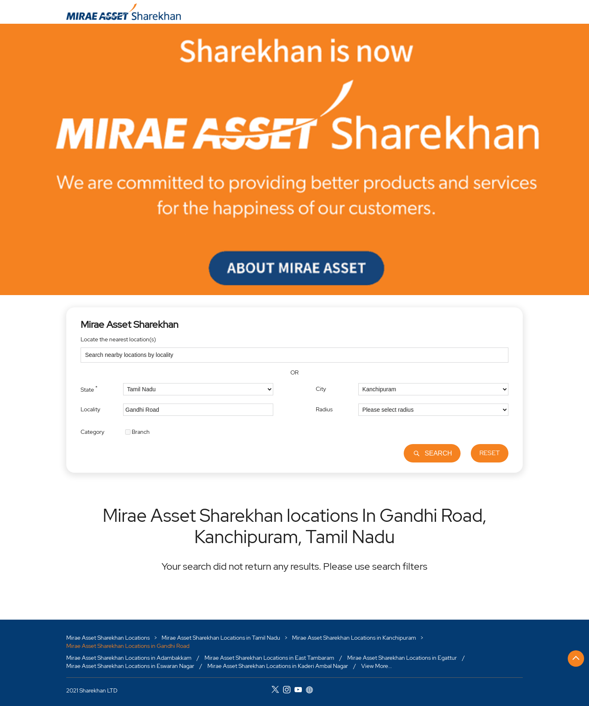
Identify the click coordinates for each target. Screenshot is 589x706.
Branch (141, 431)
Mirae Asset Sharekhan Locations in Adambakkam (128, 657)
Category (92, 431)
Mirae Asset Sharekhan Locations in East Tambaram (269, 657)
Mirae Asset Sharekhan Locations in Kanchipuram (354, 637)
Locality (90, 409)
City (321, 388)
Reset (489, 453)
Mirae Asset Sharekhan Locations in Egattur (402, 657)
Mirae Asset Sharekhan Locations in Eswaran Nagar (130, 665)
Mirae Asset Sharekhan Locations (108, 637)
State (89, 388)
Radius (324, 409)
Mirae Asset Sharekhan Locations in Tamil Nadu (221, 637)
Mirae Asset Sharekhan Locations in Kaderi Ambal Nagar (277, 665)
